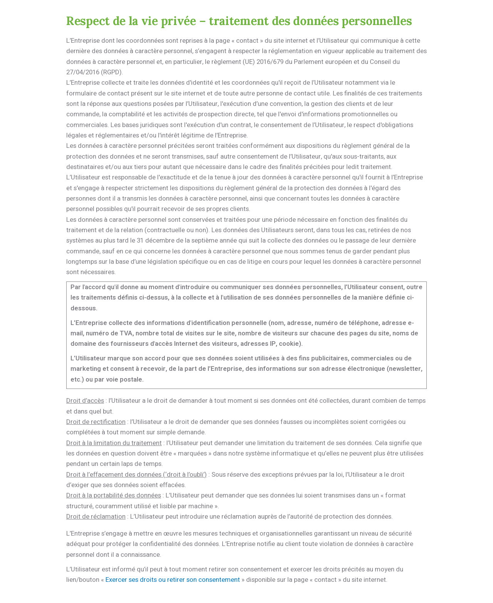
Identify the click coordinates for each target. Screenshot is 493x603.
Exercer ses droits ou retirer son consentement (173, 580)
